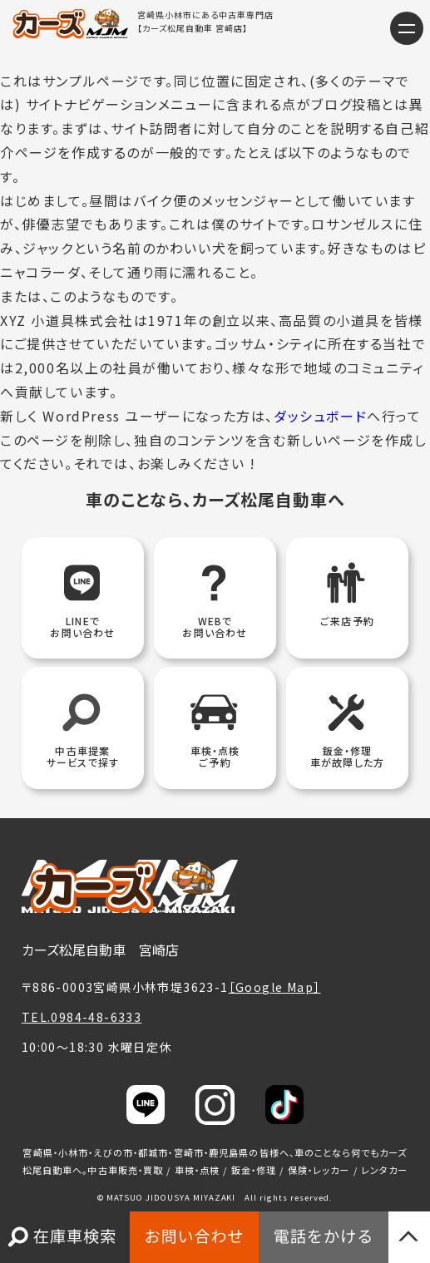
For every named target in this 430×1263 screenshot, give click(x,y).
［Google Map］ (275, 987)
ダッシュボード (320, 416)
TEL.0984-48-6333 (81, 1017)
